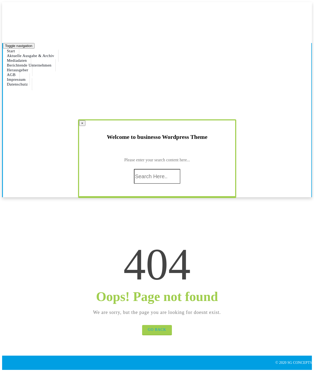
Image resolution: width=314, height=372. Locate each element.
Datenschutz (17, 84)
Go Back (157, 330)
